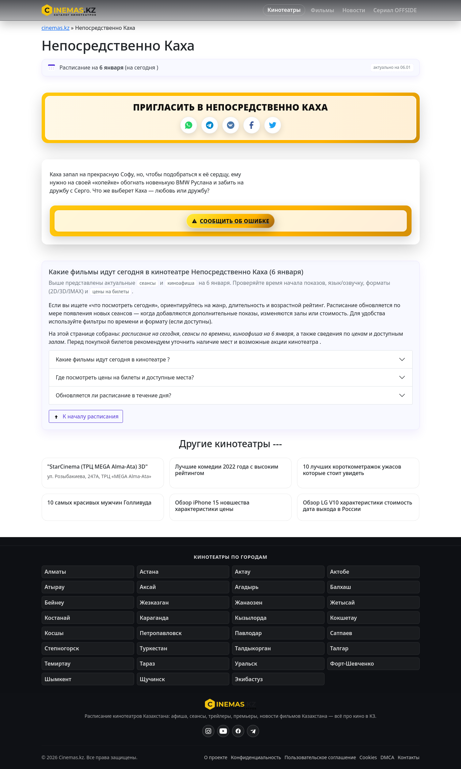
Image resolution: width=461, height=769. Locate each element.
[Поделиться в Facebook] (251, 125)
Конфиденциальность (256, 757)
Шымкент (58, 679)
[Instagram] (208, 731)
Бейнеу (54, 602)
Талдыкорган (253, 648)
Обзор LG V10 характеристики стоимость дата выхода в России (357, 506)
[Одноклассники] (253, 731)
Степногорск (62, 648)
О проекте (215, 757)
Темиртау (58, 663)
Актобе (340, 571)
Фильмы (322, 10)
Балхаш (340, 587)
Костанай (57, 618)
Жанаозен (249, 602)
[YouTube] (223, 731)
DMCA (387, 757)
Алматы (55, 571)
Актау (243, 571)
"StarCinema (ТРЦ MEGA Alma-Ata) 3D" (97, 466)
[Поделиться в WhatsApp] (188, 125)
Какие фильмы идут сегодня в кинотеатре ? (113, 359)
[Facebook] (238, 731)
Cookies (368, 757)
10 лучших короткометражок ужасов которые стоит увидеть (352, 470)
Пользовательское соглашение (320, 757)
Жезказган (154, 602)
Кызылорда (251, 618)
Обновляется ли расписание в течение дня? (113, 395)
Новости (353, 10)
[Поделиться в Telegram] (209, 125)
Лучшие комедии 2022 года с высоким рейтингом (226, 470)
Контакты (408, 757)
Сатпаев (341, 633)
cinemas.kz (56, 28)
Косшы (54, 633)
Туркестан (153, 648)
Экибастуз (249, 679)
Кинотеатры (284, 10)
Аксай (148, 587)
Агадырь (247, 587)
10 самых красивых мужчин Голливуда (99, 502)
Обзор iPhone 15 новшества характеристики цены (212, 506)
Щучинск (152, 679)
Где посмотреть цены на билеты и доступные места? (125, 377)
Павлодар (248, 633)
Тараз (147, 663)
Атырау (55, 587)
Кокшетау (343, 618)
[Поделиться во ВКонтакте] (230, 125)
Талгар (339, 648)
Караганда (154, 618)
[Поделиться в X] (272, 125)
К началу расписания (86, 416)
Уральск (246, 663)
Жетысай (342, 602)
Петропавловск (161, 633)
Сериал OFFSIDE (395, 10)
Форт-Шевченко (352, 663)
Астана (149, 571)
